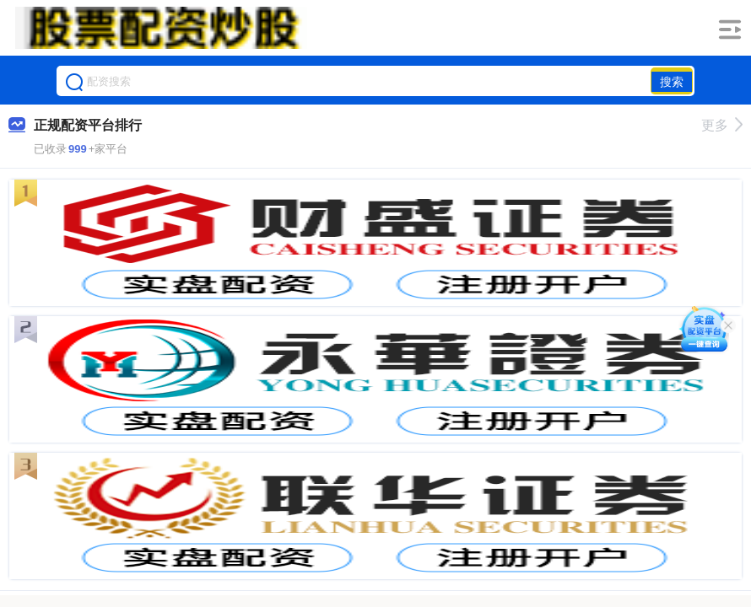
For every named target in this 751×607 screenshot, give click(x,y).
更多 (722, 125)
